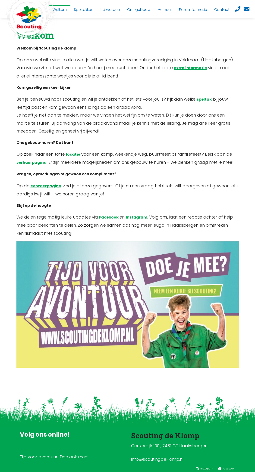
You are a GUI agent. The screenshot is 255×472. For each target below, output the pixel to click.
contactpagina (46, 186)
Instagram (136, 217)
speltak (204, 99)
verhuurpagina (31, 162)
